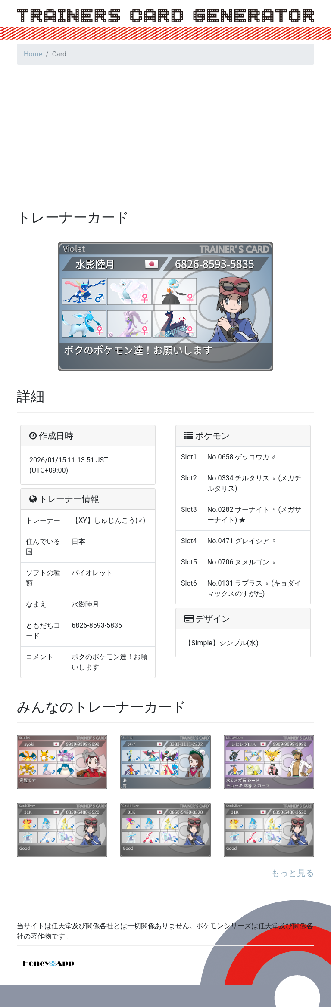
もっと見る (292, 873)
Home (33, 54)
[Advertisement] (165, 131)
